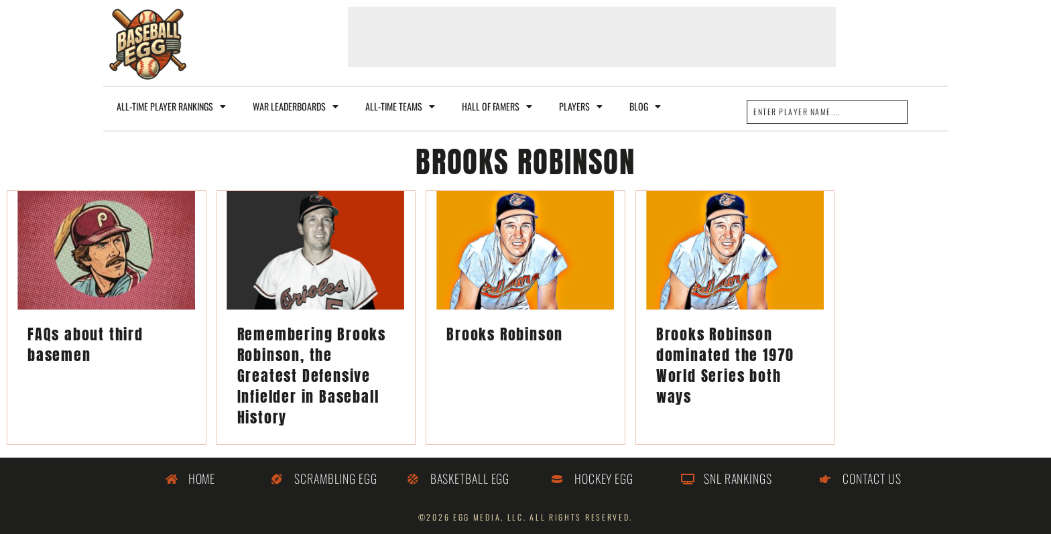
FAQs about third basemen (85, 344)
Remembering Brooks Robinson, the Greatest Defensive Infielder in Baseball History (311, 375)
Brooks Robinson (504, 334)
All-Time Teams (400, 106)
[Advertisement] (592, 37)
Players (581, 106)
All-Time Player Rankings (171, 106)
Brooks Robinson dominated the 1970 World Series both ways (725, 365)
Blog (645, 106)
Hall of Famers (497, 106)
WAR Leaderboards (295, 106)
